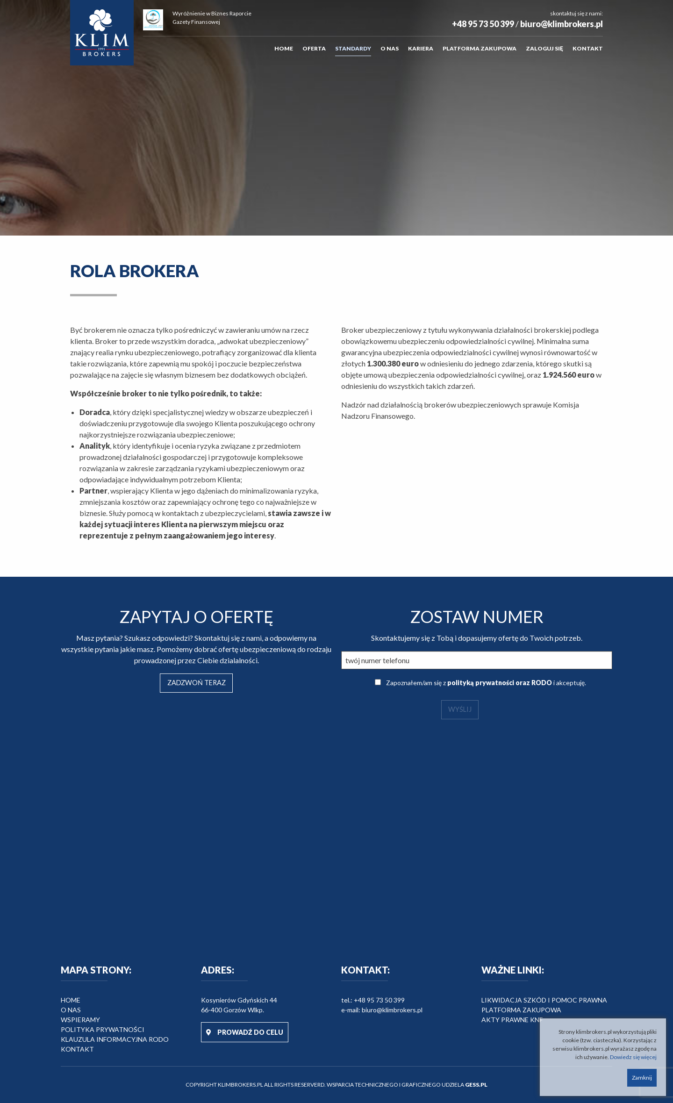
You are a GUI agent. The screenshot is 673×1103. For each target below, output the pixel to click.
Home (283, 48)
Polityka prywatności (102, 1029)
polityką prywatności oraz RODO (499, 683)
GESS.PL (476, 1084)
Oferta (314, 48)
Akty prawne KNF (512, 1020)
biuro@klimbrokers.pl (561, 24)
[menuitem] (283, 48)
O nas (389, 48)
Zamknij (642, 1077)
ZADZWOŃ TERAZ (196, 683)
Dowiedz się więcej (633, 1056)
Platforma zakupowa (479, 48)
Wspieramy (80, 1020)
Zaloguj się (544, 48)
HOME (70, 1000)
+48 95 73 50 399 (483, 24)
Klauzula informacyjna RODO (115, 1039)
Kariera (420, 48)
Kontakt (588, 48)
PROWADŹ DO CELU (244, 1032)
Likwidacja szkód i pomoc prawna (544, 1000)
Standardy (353, 48)
